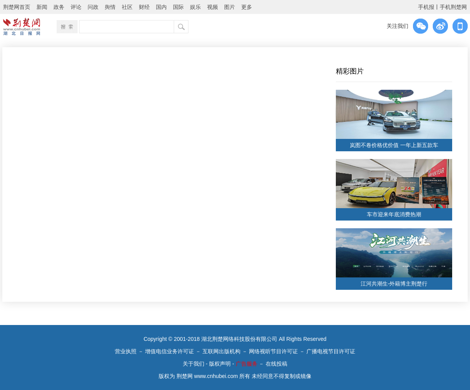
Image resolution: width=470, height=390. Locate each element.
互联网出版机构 (221, 351)
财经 (144, 7)
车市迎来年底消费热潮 (394, 214)
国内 (161, 7)
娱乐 (195, 7)
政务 (59, 7)
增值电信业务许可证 (169, 351)
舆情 (110, 7)
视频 (212, 7)
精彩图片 (350, 71)
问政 (93, 7)
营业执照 (126, 351)
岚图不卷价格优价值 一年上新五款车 (394, 145)
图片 (229, 7)
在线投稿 (276, 364)
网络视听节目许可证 (273, 351)
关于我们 (193, 364)
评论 (76, 7)
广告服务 (246, 364)
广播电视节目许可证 (330, 351)
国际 (178, 7)
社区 (127, 7)
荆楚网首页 (16, 7)
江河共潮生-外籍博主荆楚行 (394, 284)
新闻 (41, 7)
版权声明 (220, 364)
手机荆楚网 (453, 7)
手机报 (426, 7)
